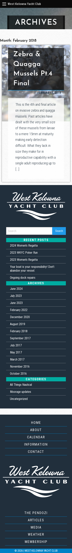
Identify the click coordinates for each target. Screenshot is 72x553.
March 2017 (17, 359)
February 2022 (18, 310)
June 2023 (16, 303)
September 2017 (20, 338)
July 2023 (16, 296)
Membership (36, 542)
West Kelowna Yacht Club (24, 4)
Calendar (36, 437)
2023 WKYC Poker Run (24, 252)
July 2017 (16, 345)
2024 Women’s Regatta (24, 245)
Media (36, 527)
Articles (36, 520)
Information (36, 444)
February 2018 (18, 331)
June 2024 (16, 289)
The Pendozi (36, 513)
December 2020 (20, 317)
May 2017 (16, 352)
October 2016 (18, 373)
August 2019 (17, 324)
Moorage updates (20, 392)
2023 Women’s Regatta (24, 259)
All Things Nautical (21, 385)
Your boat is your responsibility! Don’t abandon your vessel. (32, 268)
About (36, 430)
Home (36, 423)
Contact (36, 452)
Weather (36, 534)
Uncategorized (19, 399)
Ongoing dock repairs (22, 277)
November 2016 (20, 366)
